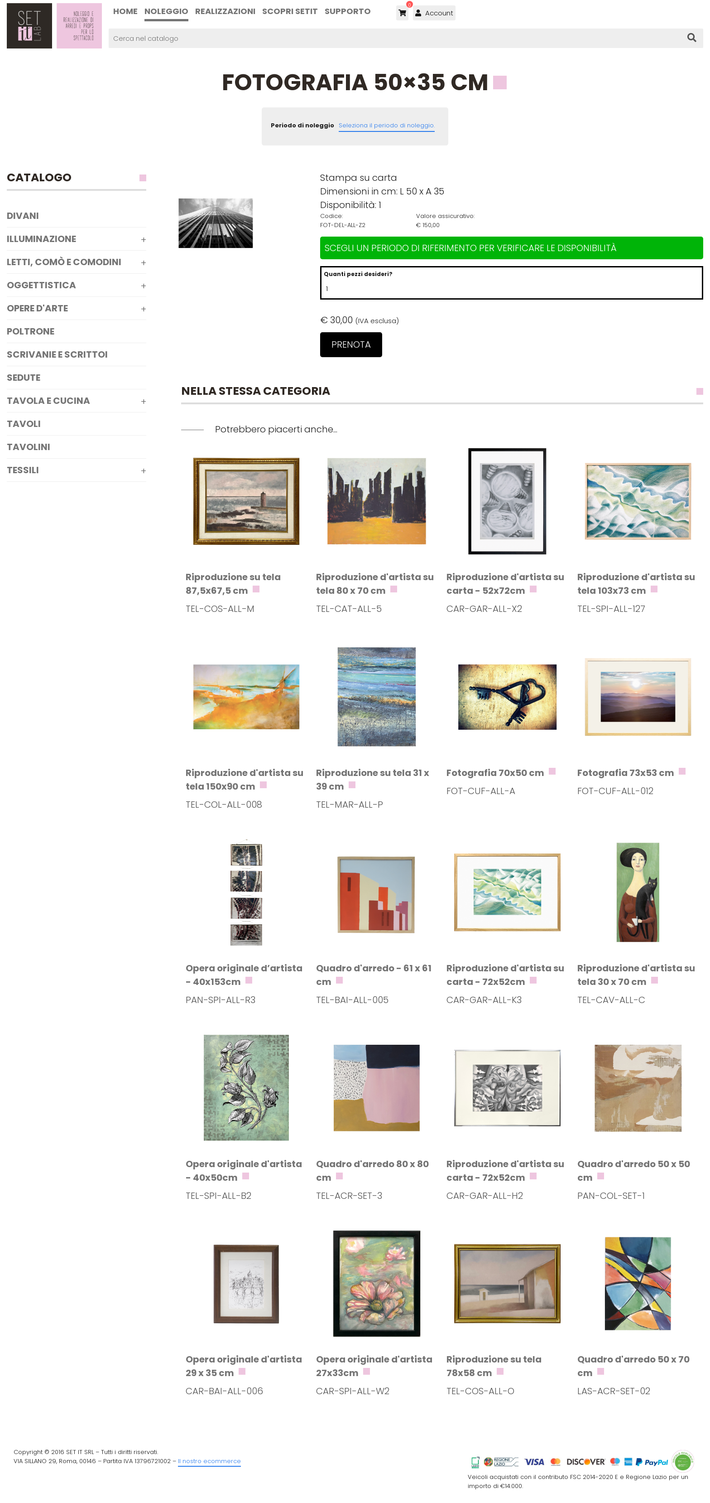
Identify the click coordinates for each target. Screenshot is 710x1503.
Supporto (348, 11)
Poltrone (30, 331)
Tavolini (28, 447)
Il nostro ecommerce (209, 1461)
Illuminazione (41, 239)
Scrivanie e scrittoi (57, 354)
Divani (23, 215)
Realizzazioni (225, 11)
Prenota (351, 344)
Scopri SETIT (290, 11)
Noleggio (166, 11)
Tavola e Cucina (48, 400)
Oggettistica (41, 285)
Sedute (23, 377)
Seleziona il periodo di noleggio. (387, 125)
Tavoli (24, 423)
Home (125, 11)
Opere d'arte (37, 308)
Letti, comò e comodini (64, 262)
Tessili (23, 470)
